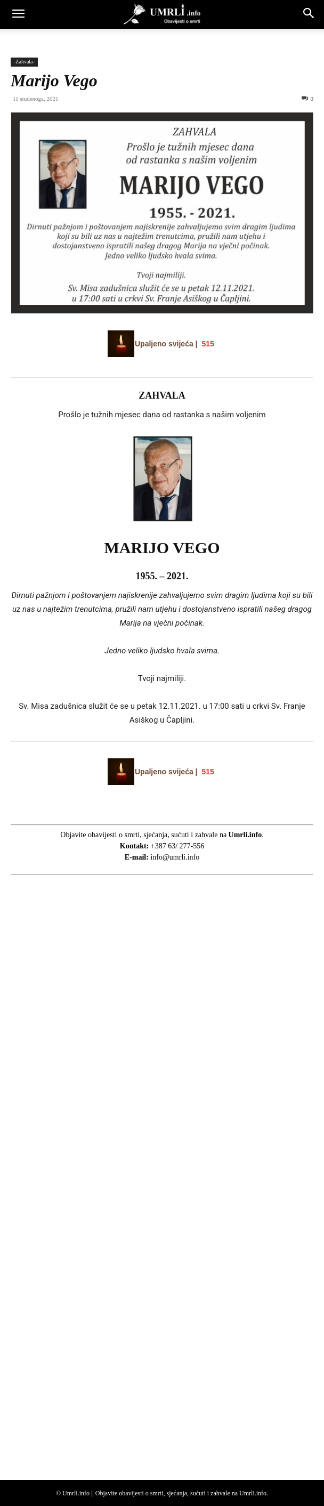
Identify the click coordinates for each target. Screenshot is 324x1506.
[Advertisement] (91, 1081)
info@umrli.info (174, 857)
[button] (18, 14)
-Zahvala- (24, 61)
